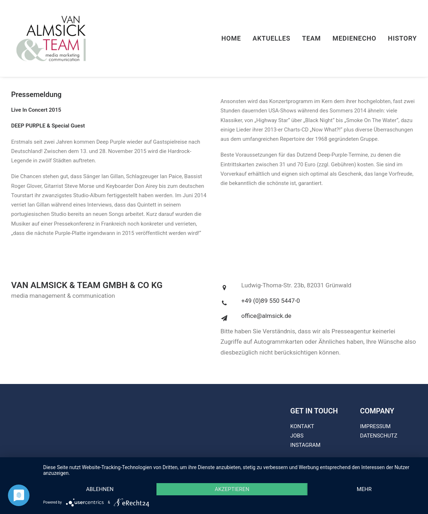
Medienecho (355, 38)
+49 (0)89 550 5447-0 (270, 300)
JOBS (297, 435)
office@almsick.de (266, 315)
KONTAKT (302, 426)
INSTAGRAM (305, 445)
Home (231, 38)
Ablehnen (99, 489)
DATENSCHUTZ (378, 435)
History (402, 38)
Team (311, 38)
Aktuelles (271, 38)
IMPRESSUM (375, 426)
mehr (364, 489)
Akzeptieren (232, 489)
